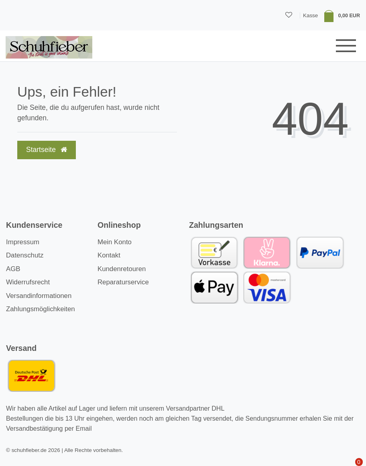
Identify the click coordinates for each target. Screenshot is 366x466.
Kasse (310, 15)
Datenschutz (24, 255)
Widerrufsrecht (28, 282)
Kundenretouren (122, 269)
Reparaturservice (123, 282)
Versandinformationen (38, 296)
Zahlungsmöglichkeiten (40, 309)
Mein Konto (115, 242)
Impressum (22, 242)
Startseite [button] (46, 150)
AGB (13, 269)
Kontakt (109, 255)
